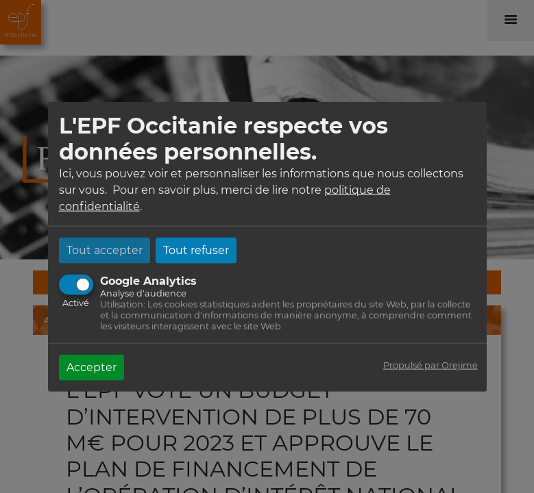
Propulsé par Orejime (430, 364)
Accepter (91, 366)
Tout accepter (104, 249)
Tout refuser (196, 249)
